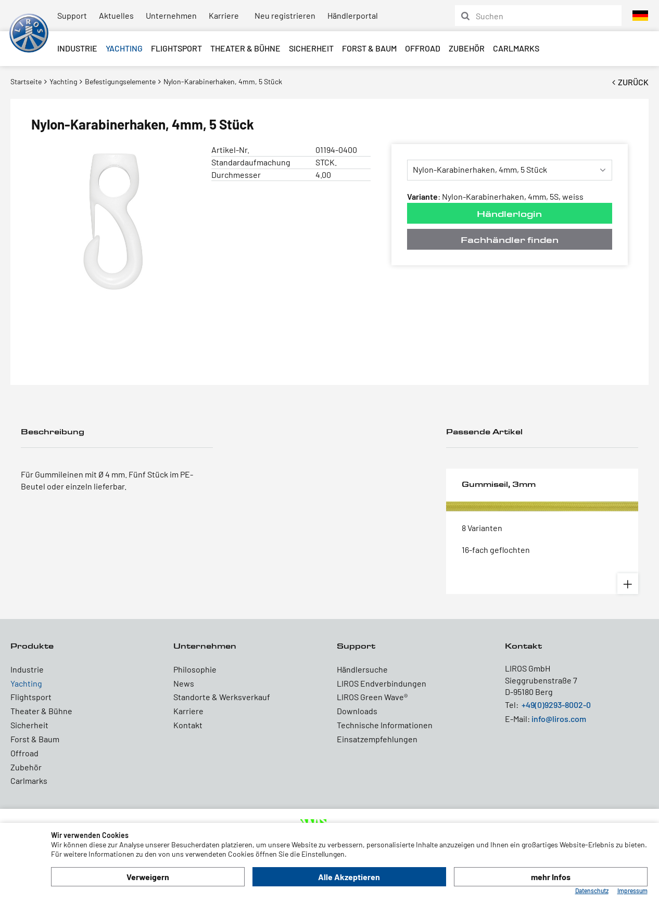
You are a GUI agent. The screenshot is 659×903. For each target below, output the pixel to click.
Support (72, 15)
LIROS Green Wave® (372, 697)
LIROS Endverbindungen (381, 683)
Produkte (32, 646)
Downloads (357, 711)
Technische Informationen (385, 725)
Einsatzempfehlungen (377, 739)
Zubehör (467, 48)
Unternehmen (171, 15)
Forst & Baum (369, 48)
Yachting (124, 48)
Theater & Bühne (245, 48)
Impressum (632, 890)
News (183, 683)
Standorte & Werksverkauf (221, 697)
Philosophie (195, 669)
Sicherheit (311, 48)
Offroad (422, 48)
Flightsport (176, 48)
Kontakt (187, 725)
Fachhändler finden (510, 239)
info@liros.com (558, 719)
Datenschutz (592, 890)
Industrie (77, 48)
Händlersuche (362, 669)
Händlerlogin (509, 213)
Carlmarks (516, 48)
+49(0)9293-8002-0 (556, 705)
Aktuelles (116, 15)
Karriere (224, 15)
